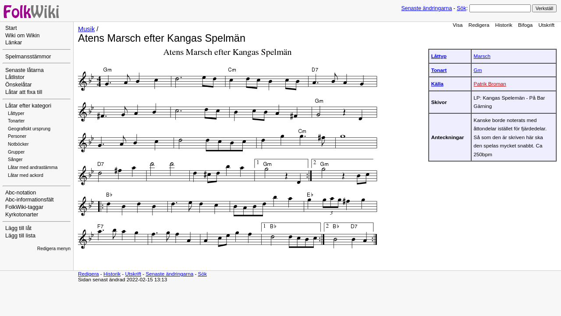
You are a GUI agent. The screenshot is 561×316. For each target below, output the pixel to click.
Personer (17, 136)
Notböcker (18, 144)
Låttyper (16, 113)
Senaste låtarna (24, 70)
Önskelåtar (18, 85)
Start (11, 28)
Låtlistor (15, 77)
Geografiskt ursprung (29, 128)
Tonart (439, 70)
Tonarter (16, 120)
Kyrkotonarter (21, 215)
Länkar (13, 43)
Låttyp (439, 56)
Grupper (16, 152)
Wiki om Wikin (22, 35)
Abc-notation (20, 193)
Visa (458, 25)
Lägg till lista (20, 236)
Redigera (479, 25)
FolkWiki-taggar (24, 207)
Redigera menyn (54, 248)
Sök (461, 8)
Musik (86, 28)
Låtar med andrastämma (32, 167)
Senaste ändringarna (426, 8)
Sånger (15, 159)
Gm (478, 70)
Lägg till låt (18, 228)
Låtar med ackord (25, 175)
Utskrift (546, 25)
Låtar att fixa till (23, 92)
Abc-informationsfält (29, 200)
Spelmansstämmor (28, 57)
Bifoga (525, 25)
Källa (437, 83)
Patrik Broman (490, 83)
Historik (503, 25)
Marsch (482, 56)
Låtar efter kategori (28, 106)
